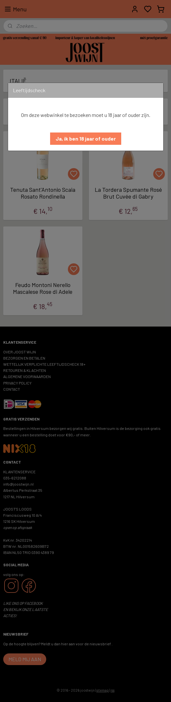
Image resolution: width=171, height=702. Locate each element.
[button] (85, 138)
